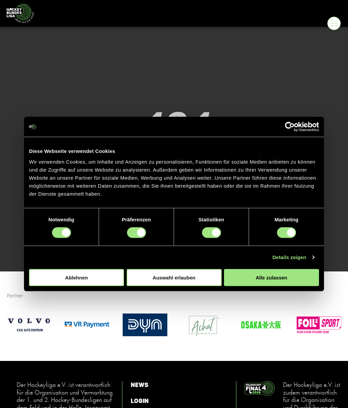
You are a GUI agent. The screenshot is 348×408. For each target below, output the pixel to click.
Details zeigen (289, 257)
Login (140, 401)
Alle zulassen (271, 277)
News (139, 385)
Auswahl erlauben (174, 277)
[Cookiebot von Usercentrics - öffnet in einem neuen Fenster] (290, 127)
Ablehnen (76, 277)
